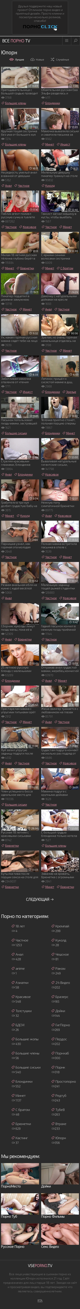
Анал (6, 185)
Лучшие (16, 59)
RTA (40, 1300)
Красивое (27, 227)
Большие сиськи (14, 433)
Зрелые (69, 392)
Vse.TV (40, 1265)
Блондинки (50, 103)
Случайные (59, 59)
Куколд (48, 185)
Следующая (40, 899)
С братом (64, 268)
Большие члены (13, 103)
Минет (47, 144)
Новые (37, 59)
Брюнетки (25, 268)
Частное (21, 185)
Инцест (63, 144)
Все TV (16, 40)
